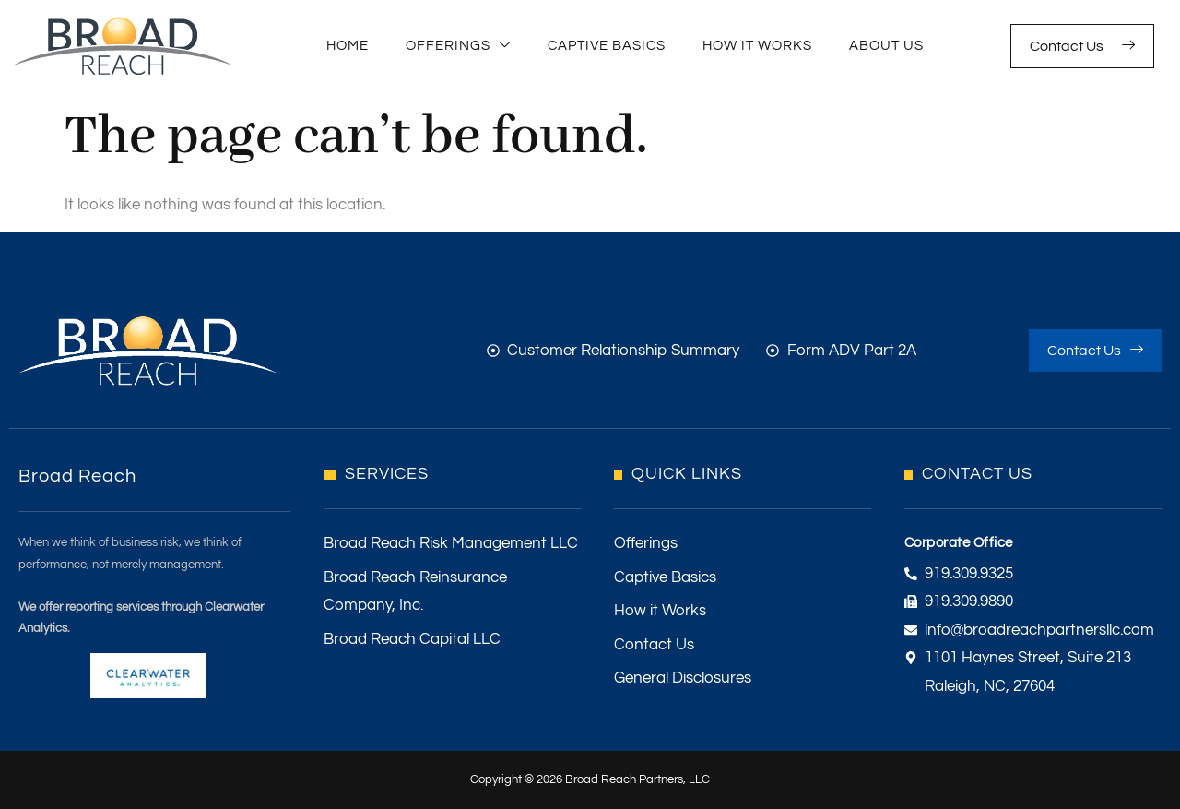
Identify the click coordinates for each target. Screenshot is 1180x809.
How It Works (757, 46)
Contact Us (1082, 46)
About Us (886, 46)
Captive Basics (607, 46)
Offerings (458, 46)
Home (347, 46)
